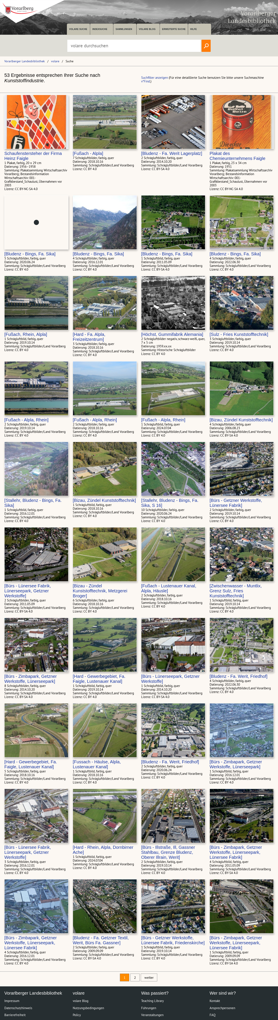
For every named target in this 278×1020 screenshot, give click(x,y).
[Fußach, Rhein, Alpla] (25, 334)
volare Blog (147, 29)
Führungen (148, 1008)
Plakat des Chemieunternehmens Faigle (237, 156)
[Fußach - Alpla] (88, 153)
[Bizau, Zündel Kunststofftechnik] (241, 419)
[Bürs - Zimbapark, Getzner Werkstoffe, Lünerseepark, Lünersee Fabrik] (236, 852)
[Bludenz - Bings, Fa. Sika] (30, 253)
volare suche (78, 29)
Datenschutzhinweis (18, 1008)
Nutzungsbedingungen (88, 1008)
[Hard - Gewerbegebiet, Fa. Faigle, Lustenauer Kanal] (99, 679)
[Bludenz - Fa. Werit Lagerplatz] (171, 153)
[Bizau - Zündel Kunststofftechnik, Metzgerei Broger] (100, 590)
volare (55, 61)
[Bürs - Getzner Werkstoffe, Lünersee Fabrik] (236, 503)
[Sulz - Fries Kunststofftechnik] (239, 334)
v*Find (145, 81)
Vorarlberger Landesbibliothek (24, 61)
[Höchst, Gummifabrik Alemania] (172, 334)
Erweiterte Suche (174, 29)
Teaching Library (152, 1001)
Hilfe (193, 29)
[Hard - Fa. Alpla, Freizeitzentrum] (89, 337)
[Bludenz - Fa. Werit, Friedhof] (238, 676)
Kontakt (215, 1001)
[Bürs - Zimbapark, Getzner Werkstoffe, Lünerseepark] (30, 679)
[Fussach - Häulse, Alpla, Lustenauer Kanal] (97, 764)
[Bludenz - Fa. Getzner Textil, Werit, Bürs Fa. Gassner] (101, 940)
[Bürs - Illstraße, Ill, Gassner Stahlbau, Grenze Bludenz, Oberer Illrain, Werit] (168, 852)
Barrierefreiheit (15, 1015)
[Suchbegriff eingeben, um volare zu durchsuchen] (134, 46)
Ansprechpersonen (222, 1008)
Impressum (11, 1001)
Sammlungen (124, 29)
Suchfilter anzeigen (154, 78)
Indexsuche (99, 29)
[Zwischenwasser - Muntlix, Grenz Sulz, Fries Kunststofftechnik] (236, 590)
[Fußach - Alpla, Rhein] (26, 419)
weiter (149, 977)
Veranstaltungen (152, 1015)
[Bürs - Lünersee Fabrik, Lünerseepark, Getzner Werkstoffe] (27, 590)
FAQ (212, 1015)
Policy (77, 1015)
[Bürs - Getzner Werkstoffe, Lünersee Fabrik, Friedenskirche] (173, 940)
